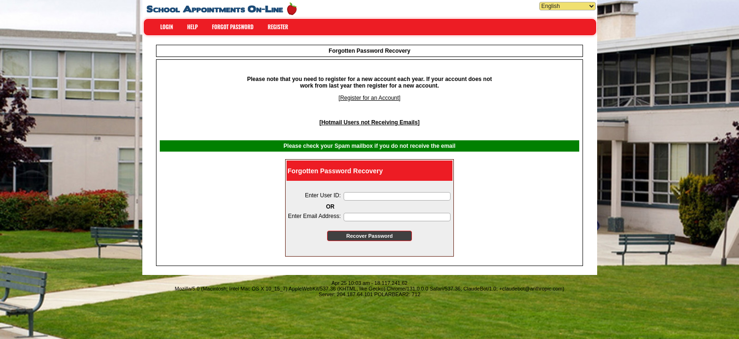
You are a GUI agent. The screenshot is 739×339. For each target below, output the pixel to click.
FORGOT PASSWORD (233, 27)
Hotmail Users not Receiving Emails (369, 122)
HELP (192, 27)
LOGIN (166, 27)
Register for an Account (369, 98)
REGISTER (278, 27)
